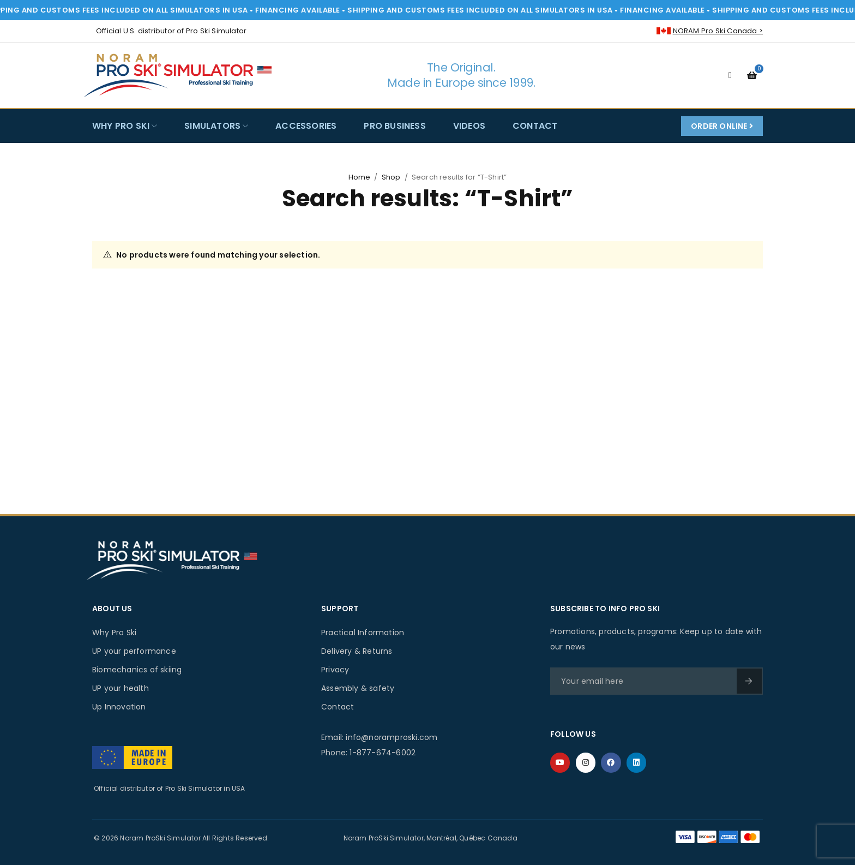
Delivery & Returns (357, 651)
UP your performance (134, 651)
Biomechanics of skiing (137, 669)
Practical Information (362, 632)
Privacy (335, 669)
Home (359, 177)
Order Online (722, 126)
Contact (337, 706)
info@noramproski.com (391, 737)
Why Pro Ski (114, 632)
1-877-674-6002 (383, 752)
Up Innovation (119, 706)
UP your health (120, 688)
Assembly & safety (357, 688)
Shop (391, 177)
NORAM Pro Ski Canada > (718, 31)
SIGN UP (748, 681)
